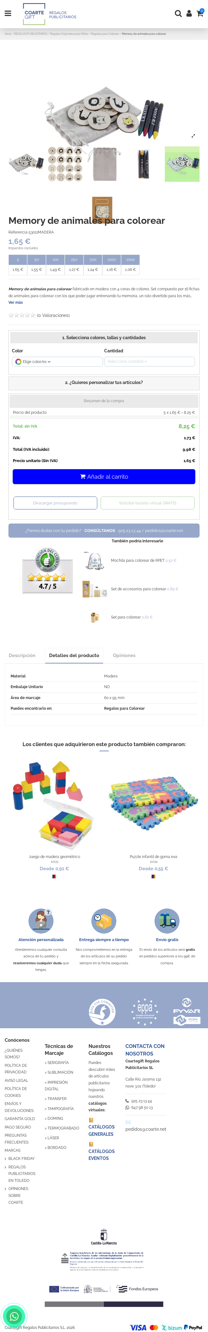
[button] (104, 383)
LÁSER (53, 1138)
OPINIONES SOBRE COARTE (18, 1195)
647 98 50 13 (139, 1107)
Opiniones (124, 655)
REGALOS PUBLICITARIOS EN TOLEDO (21, 1174)
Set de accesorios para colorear (138, 589)
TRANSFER (57, 1099)
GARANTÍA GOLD (20, 1119)
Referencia (18, 232)
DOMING (55, 1118)
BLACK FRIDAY (21, 1158)
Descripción (22, 655)
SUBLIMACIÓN (60, 1072)
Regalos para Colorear (124, 708)
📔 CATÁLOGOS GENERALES (102, 1127)
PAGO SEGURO (18, 1127)
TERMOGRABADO (63, 1128)
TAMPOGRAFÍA (61, 1109)
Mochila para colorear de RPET (138, 560)
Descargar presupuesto (55, 503)
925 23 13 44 (138, 1101)
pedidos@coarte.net (145, 1129)
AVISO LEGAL (16, 1080)
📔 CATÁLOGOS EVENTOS (102, 1151)
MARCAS (12, 1150)
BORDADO (57, 1147)
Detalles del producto (74, 655)
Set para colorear (126, 617)
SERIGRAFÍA (58, 1063)
